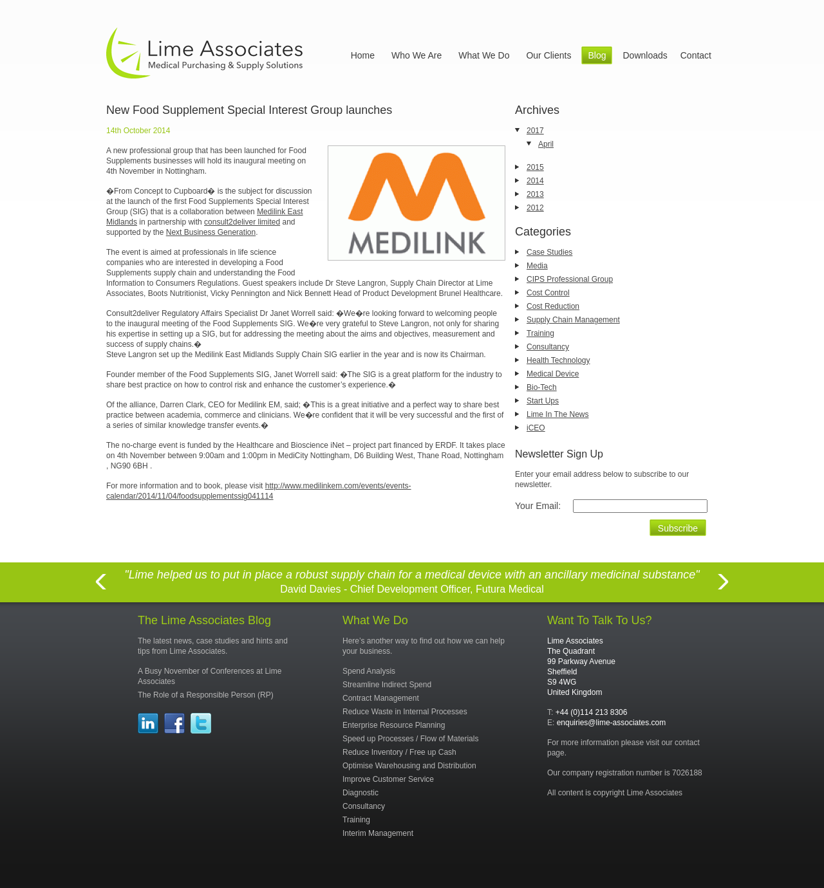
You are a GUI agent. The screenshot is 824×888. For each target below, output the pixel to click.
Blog (597, 55)
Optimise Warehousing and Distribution (409, 765)
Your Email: (538, 506)
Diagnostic (360, 792)
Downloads (645, 55)
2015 (535, 167)
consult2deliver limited (242, 222)
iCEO (536, 427)
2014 (535, 180)
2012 (535, 207)
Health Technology (558, 360)
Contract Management (380, 698)
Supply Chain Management (573, 319)
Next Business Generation (211, 232)
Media (537, 265)
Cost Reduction (553, 306)
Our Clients (548, 55)
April (546, 144)
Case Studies (549, 252)
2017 (535, 130)
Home (363, 55)
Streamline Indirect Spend (386, 684)
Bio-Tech (542, 387)
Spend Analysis (368, 671)
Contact (695, 55)
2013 (535, 194)
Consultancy (548, 346)
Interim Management (377, 833)
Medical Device (553, 373)
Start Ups (543, 400)
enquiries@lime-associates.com (611, 722)
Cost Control (548, 292)
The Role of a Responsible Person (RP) (206, 694)
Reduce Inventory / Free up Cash (399, 752)
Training (540, 333)
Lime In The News (558, 414)
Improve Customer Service (388, 779)
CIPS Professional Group (570, 279)
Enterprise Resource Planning (393, 725)
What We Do (483, 55)
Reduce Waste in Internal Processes (404, 711)
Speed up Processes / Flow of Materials (410, 738)
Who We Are (416, 55)
